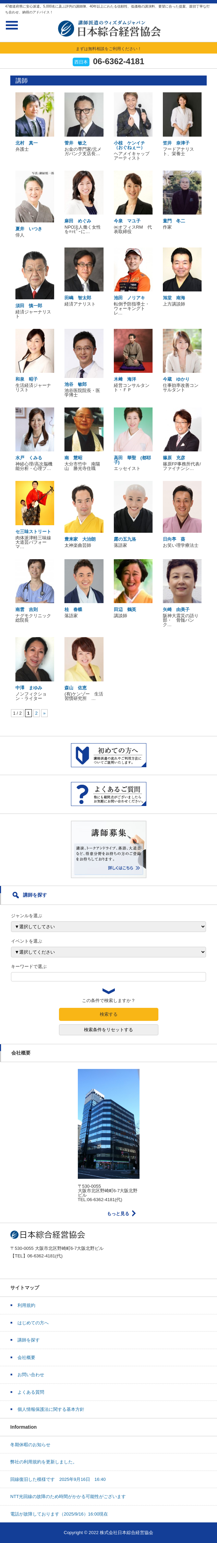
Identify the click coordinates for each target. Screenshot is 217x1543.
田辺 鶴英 (125, 609)
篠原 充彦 (174, 457)
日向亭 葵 (174, 539)
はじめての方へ (33, 1322)
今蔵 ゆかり (176, 379)
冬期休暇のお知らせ (30, 1444)
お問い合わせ (30, 1374)
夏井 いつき (28, 228)
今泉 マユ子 (127, 220)
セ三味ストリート (33, 531)
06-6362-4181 (118, 61)
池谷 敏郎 (75, 384)
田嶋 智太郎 (77, 297)
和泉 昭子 (26, 379)
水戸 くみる (28, 457)
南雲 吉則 (26, 609)
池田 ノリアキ (129, 297)
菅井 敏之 (75, 143)
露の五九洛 (125, 539)
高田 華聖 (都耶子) (132, 460)
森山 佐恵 (75, 687)
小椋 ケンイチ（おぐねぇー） (129, 145)
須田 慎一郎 (28, 305)
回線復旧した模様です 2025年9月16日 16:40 (58, 1479)
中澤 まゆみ (28, 687)
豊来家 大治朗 (80, 539)
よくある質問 (30, 1392)
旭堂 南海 (174, 297)
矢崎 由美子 (176, 609)
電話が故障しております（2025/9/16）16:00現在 (59, 1514)
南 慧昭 (73, 457)
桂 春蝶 (73, 609)
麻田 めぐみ (77, 220)
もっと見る (118, 1213)
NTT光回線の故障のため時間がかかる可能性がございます (68, 1496)
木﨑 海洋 (125, 379)
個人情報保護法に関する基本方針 (50, 1409)
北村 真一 (26, 143)
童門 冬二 (174, 220)
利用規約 (26, 1305)
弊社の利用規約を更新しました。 (43, 1461)
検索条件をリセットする (108, 1029)
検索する (109, 1014)
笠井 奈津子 (176, 143)
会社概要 (26, 1357)
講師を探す (28, 1340)
